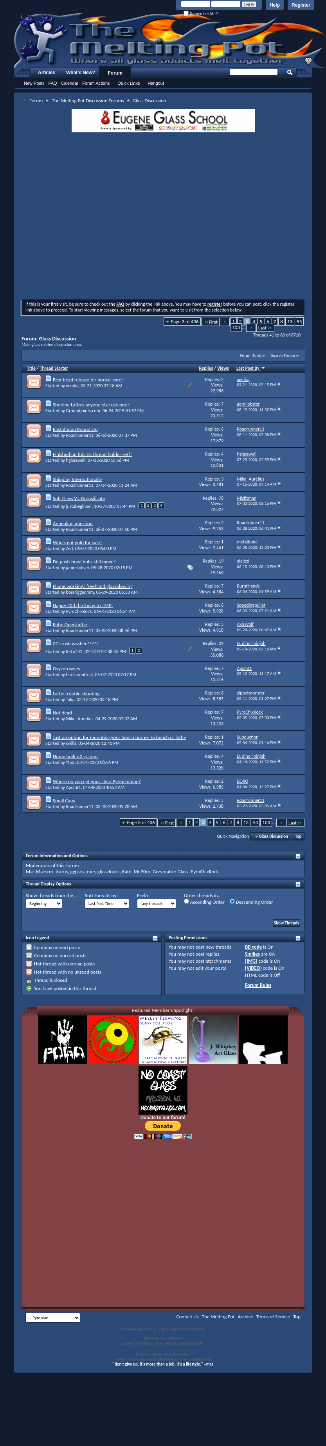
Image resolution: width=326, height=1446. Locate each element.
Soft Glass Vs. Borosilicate (79, 498)
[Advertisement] (81, 216)
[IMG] (251, 961)
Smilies (252, 954)
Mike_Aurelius (80, 718)
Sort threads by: (101, 895)
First (210, 322)
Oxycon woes (66, 668)
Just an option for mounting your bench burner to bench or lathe (119, 737)
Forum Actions (96, 83)
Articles (46, 72)
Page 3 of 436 (185, 321)
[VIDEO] (253, 968)
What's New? (80, 72)
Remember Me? (201, 14)
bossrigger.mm (80, 592)
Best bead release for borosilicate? (88, 380)
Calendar (70, 83)
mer (91, 871)
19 (221, 561)
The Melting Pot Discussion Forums (88, 100)
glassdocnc (108, 871)
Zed (69, 548)
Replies (206, 368)
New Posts (34, 83)
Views (223, 368)
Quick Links (129, 83)
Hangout (156, 83)
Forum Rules (258, 985)
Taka (70, 699)
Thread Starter (54, 368)
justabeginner (79, 506)
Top (298, 836)
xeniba (72, 385)
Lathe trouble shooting (76, 693)
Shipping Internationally (77, 479)
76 (221, 498)
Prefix (143, 895)
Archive (245, 1317)
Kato (126, 871)
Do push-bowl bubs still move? (84, 562)
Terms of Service (273, 1317)
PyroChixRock (79, 611)
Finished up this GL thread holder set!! (92, 454)
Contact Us (188, 1317)
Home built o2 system (75, 756)
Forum (115, 73)
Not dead (62, 713)
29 (221, 643)
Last (265, 328)
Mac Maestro (39, 871)
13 (289, 321)
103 (236, 327)
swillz (71, 743)
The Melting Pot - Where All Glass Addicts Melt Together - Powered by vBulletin (170, 40)
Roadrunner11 (80, 435)
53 (299, 321)
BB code (253, 947)
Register (301, 5)
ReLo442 (74, 651)
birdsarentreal (79, 674)
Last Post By (250, 368)
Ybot (70, 762)
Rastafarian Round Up (75, 429)
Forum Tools (250, 355)
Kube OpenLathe (70, 624)
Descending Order (251, 902)
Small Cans (64, 800)
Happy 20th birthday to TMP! (83, 605)
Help (275, 5)
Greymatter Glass (170, 871)
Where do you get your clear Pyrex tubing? (97, 781)
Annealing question (73, 523)
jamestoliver (77, 567)
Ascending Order (204, 902)
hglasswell (76, 460)
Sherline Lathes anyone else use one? (91, 405)
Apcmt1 (73, 787)
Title (31, 368)
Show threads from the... (51, 895)
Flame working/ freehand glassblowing (93, 586)
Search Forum (283, 355)
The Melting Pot (218, 1317)
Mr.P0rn (142, 871)
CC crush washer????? (76, 643)
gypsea (77, 871)
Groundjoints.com (83, 410)
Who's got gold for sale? (78, 542)
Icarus (62, 871)
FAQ (53, 83)
